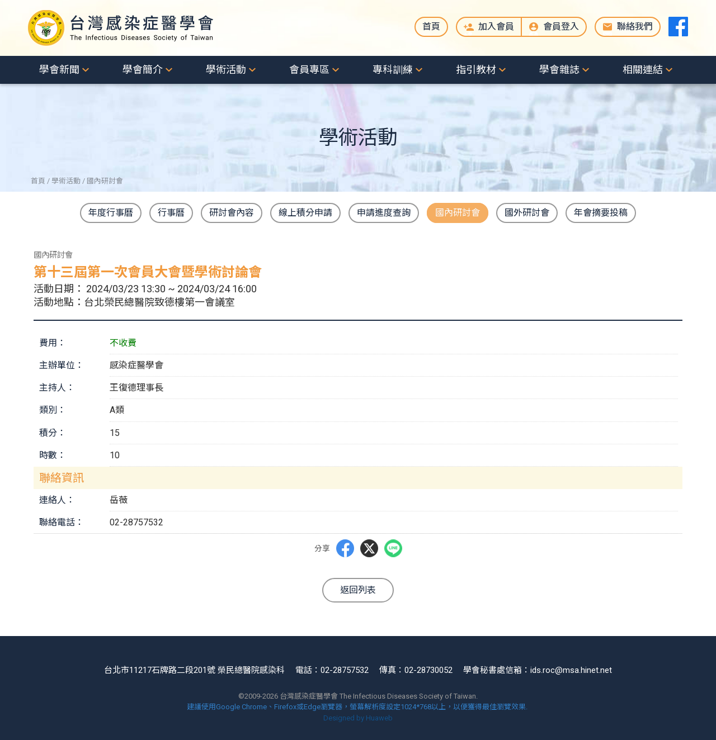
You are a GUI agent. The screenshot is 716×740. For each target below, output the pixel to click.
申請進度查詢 (384, 212)
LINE (393, 548)
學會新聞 (59, 69)
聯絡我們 (635, 26)
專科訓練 (393, 69)
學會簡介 (143, 69)
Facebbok (345, 548)
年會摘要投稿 (601, 212)
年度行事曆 (110, 212)
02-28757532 (345, 670)
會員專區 (309, 69)
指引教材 (476, 69)
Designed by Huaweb (358, 718)
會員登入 (561, 26)
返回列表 (358, 590)
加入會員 (496, 26)
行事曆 (171, 212)
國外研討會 (527, 212)
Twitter (369, 548)
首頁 (431, 26)
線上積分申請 (305, 212)
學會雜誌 (559, 69)
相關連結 (643, 69)
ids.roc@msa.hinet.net (571, 670)
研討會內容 (231, 212)
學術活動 (226, 69)
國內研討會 (457, 212)
